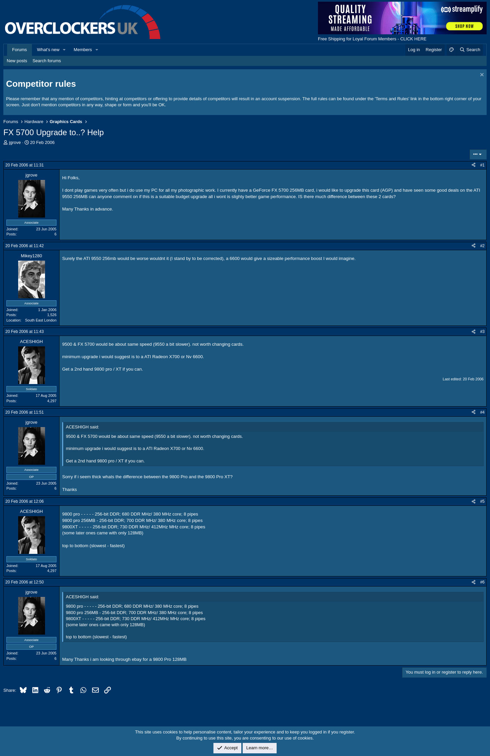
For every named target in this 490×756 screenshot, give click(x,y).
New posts (17, 60)
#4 (482, 412)
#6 (482, 582)
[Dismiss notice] (481, 75)
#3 (482, 331)
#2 (482, 245)
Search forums (47, 60)
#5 (482, 501)
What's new (48, 49)
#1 (482, 165)
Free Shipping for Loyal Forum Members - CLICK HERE (372, 38)
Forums (19, 49)
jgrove (15, 142)
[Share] (473, 165)
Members (83, 49)
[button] (64, 49)
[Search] (469, 49)
